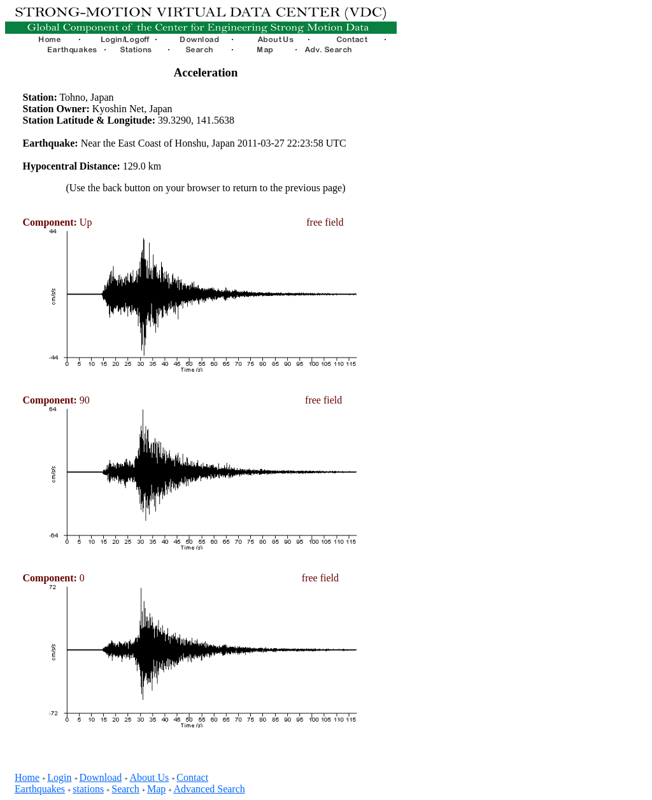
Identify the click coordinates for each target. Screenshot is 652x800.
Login (59, 777)
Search (125, 788)
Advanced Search (208, 788)
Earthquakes (40, 788)
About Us (149, 777)
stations (88, 788)
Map (156, 788)
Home (27, 777)
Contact (192, 777)
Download (101, 777)
